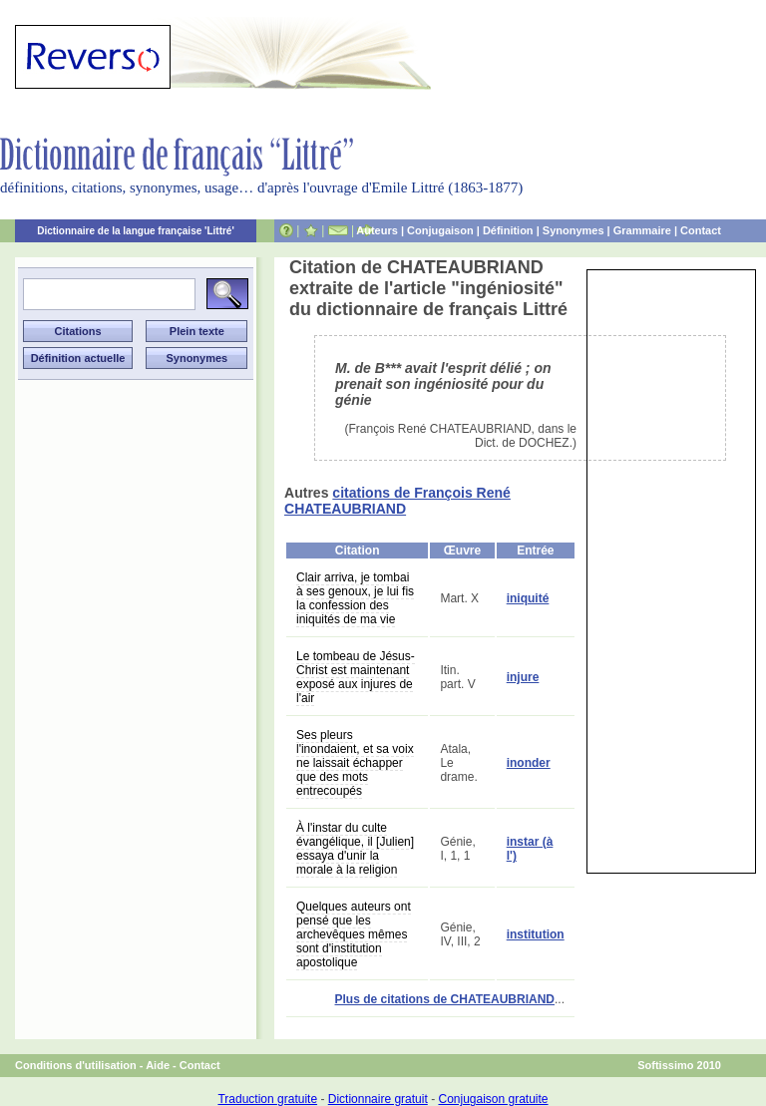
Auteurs (377, 230)
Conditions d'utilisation (76, 1065)
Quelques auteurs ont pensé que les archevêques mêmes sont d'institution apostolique (353, 934)
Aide (158, 1065)
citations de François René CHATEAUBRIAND (397, 501)
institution (536, 934)
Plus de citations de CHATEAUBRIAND (445, 999)
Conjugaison (440, 230)
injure (523, 677)
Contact (700, 230)
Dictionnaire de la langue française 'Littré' (135, 230)
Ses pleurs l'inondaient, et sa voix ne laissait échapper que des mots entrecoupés (355, 763)
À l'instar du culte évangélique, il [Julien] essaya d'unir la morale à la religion (355, 849)
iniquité (528, 598)
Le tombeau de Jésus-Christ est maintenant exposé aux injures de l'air (355, 677)
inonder (529, 763)
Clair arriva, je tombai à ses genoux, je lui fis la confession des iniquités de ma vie (355, 598)
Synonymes (573, 230)
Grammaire (642, 230)
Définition (508, 230)
